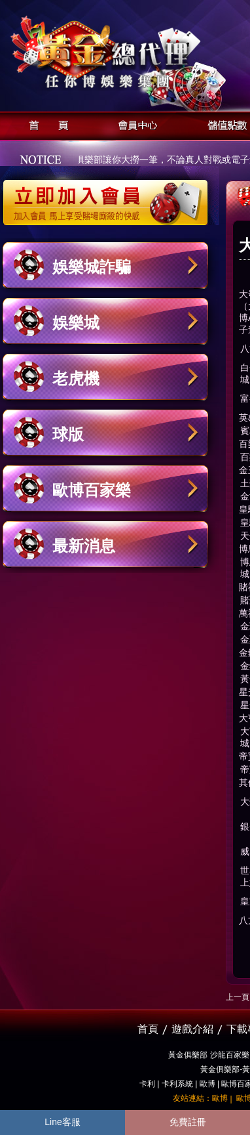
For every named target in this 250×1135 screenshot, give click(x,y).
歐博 (207, 1083)
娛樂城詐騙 (91, 267)
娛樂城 (75, 323)
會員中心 (134, 123)
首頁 (45, 123)
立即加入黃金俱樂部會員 (109, 195)
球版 (68, 434)
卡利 (147, 1083)
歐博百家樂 (91, 490)
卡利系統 (177, 1083)
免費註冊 (188, 1122)
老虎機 (75, 378)
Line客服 (62, 1122)
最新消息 (83, 546)
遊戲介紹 (192, 1029)
